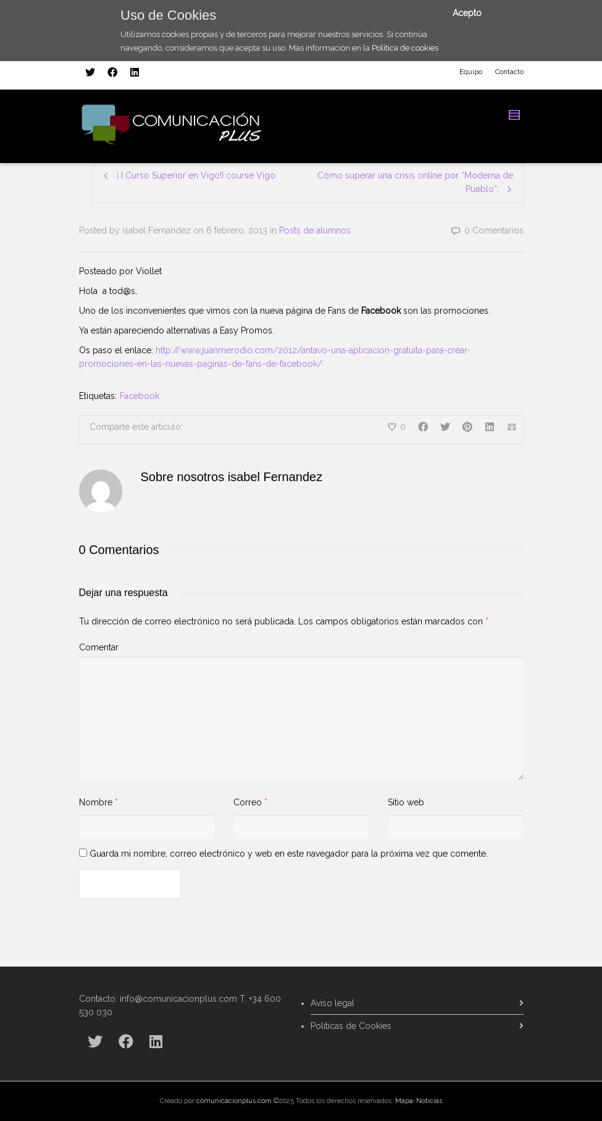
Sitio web (406, 802)
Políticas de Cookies (351, 1026)
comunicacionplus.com (234, 1101)
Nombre (95, 802)
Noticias (429, 1101)
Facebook (139, 396)
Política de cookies (405, 47)
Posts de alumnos (315, 230)
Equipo (470, 72)
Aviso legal (332, 1003)
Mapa (404, 1101)
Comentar (99, 647)
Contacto (509, 72)
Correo (247, 802)
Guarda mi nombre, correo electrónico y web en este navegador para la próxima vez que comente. (289, 854)
